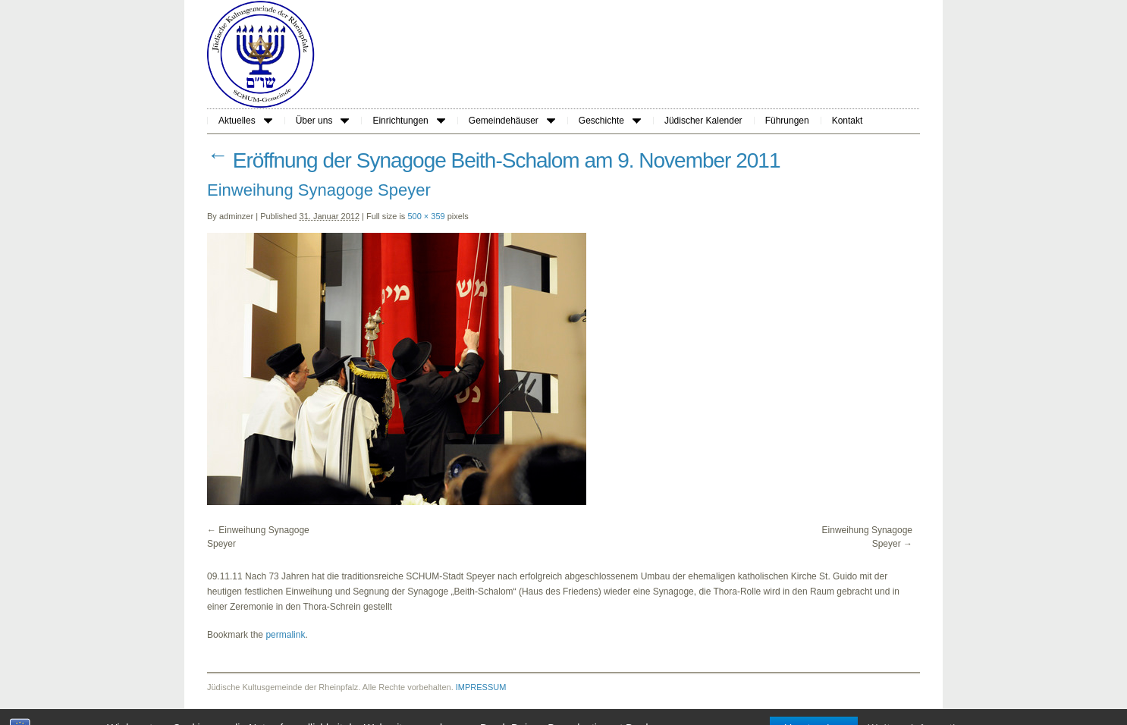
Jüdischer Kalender (703, 120)
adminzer (236, 216)
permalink (285, 634)
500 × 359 (425, 216)
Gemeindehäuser (512, 120)
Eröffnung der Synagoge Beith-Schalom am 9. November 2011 (493, 160)
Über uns (323, 120)
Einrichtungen (408, 120)
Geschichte (610, 120)
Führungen (787, 120)
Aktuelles (245, 120)
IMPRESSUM (481, 687)
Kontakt (847, 120)
